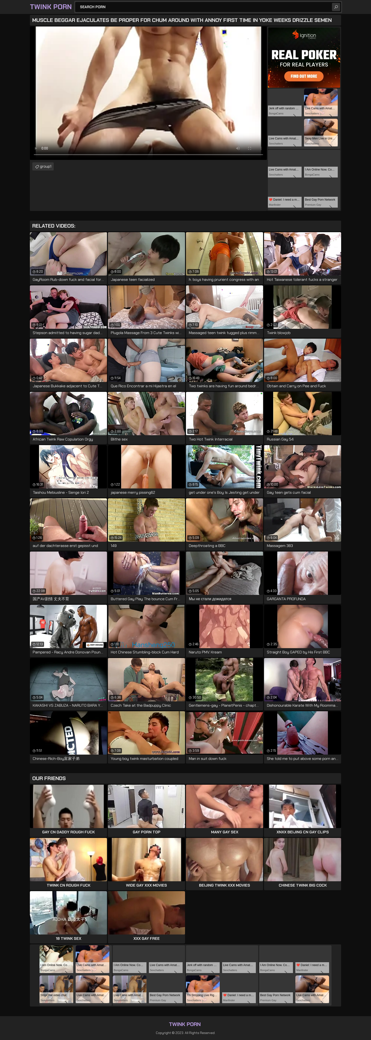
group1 (45, 166)
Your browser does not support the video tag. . (148, 93)
